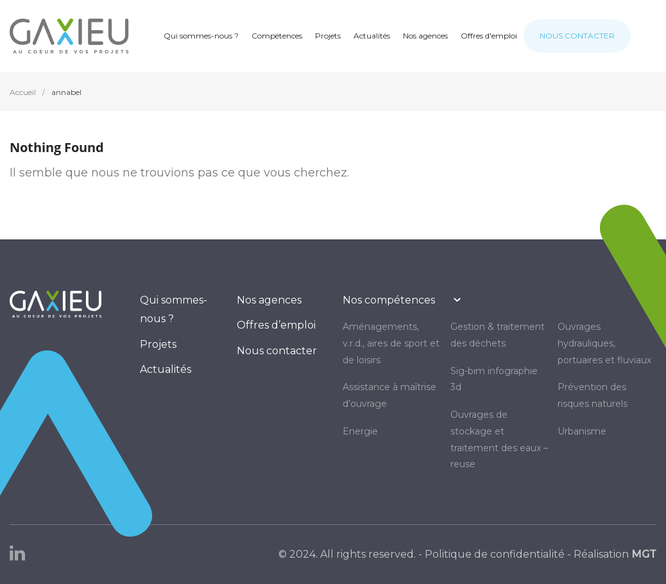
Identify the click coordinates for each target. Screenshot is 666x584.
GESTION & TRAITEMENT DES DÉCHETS (497, 335)
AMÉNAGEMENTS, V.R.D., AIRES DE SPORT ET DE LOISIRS (391, 343)
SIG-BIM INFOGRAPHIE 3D (494, 379)
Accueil (23, 92)
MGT (643, 554)
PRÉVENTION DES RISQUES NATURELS (593, 395)
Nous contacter (277, 351)
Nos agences (269, 300)
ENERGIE (360, 431)
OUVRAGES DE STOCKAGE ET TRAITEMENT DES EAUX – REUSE (499, 439)
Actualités (165, 369)
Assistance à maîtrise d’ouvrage (389, 395)
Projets (158, 344)
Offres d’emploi (276, 325)
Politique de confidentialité (495, 554)
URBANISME (582, 431)
